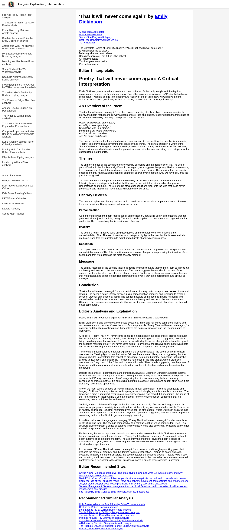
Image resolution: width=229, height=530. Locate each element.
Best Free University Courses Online (17, 187)
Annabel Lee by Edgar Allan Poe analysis (17, 109)
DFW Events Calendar (14, 198)
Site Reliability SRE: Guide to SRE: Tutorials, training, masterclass (114, 491)
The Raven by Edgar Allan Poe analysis (18, 101)
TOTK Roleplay (87, 42)
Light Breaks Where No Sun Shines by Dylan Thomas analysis (112, 504)
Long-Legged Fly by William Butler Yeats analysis (105, 510)
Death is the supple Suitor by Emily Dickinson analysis (17, 39)
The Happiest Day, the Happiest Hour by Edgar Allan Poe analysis (114, 526)
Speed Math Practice (13, 213)
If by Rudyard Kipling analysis (18, 157)
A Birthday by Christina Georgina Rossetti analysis (106, 523)
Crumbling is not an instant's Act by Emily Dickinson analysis (111, 520)
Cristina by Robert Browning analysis (98, 507)
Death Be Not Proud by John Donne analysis (17, 78)
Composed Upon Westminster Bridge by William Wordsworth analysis (18, 134)
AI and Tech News (12, 175)
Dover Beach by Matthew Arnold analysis (15, 31)
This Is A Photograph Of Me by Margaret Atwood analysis (109, 512)
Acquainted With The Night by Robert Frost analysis (18, 47)
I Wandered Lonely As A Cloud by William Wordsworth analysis (19, 86)
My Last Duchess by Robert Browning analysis (17, 55)
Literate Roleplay (11, 208)
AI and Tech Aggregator (91, 32)
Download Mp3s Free (90, 34)
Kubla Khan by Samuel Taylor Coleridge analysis (18, 143)
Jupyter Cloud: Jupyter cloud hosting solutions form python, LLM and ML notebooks (123, 483)
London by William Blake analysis (15, 163)
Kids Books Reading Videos (17, 193)
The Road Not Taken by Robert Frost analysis (18, 24)
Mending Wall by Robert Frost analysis (18, 62)
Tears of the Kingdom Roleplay (95, 37)
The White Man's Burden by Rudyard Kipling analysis (17, 93)
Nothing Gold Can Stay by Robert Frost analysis (16, 150)
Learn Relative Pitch (13, 203)
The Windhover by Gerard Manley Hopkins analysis (106, 515)
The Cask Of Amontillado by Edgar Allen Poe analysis (17, 124)
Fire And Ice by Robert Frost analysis (17, 16)
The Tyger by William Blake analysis (16, 117)
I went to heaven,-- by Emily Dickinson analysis (104, 518)
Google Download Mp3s (15, 180)
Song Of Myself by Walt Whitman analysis (14, 70)
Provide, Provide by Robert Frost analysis (101, 528)
